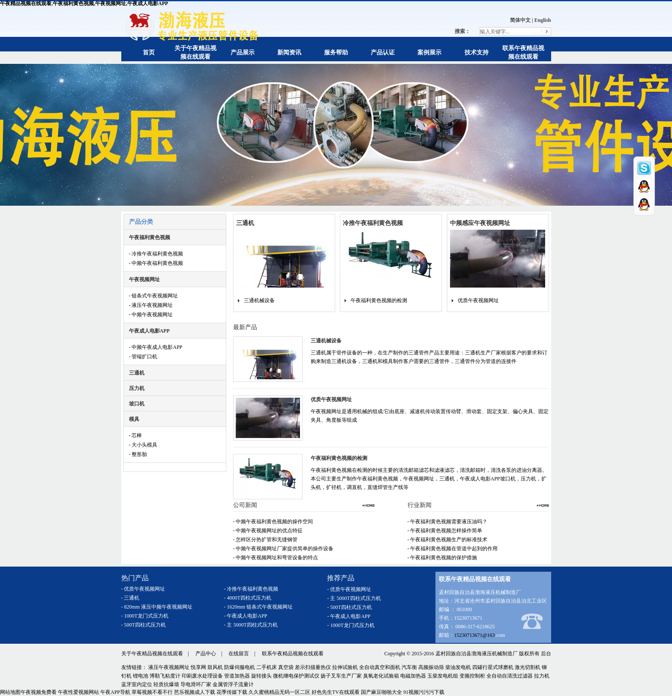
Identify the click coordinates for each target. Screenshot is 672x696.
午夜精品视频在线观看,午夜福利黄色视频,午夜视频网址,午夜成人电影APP (84, 3)
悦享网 (198, 667)
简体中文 (520, 20)
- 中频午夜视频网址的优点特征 (268, 531)
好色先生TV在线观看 (336, 692)
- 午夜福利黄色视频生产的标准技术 (448, 540)
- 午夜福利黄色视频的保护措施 (442, 558)
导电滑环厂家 (195, 684)
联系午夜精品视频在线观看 (293, 654)
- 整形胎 (138, 454)
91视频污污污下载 (423, 692)
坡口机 (136, 404)
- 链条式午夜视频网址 (153, 296)
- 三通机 (130, 598)
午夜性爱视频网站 (78, 692)
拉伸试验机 (345, 667)
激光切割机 (527, 667)
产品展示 (243, 52)
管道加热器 (237, 676)
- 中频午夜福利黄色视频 (156, 263)
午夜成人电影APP (149, 331)
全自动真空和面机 (379, 667)
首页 (149, 52)
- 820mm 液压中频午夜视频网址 (157, 607)
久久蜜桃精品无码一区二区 (279, 692)
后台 (546, 654)
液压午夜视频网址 (168, 667)
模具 (134, 419)
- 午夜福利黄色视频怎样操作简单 (445, 531)
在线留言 (238, 654)
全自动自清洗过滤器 (509, 676)
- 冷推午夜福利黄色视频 (156, 254)
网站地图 (10, 692)
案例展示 (429, 52)
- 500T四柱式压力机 (143, 625)
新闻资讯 (289, 52)
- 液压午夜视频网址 (151, 305)
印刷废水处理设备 (202, 676)
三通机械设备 (259, 300)
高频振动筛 (431, 667)
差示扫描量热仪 (313, 667)
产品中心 (205, 654)
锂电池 (140, 676)
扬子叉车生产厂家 (341, 676)
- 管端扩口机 (143, 357)
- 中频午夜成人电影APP (156, 347)
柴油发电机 (458, 667)
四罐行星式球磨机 (492, 667)
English (542, 20)
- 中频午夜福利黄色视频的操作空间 (273, 522)
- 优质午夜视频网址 (143, 589)
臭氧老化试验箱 (381, 676)
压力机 (136, 388)
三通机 (136, 373)
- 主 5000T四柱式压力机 (251, 625)
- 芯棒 (135, 435)
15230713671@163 (474, 635)
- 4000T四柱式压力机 (247, 598)
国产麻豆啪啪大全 (381, 692)
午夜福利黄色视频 (149, 237)
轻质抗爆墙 (166, 684)
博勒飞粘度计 (165, 676)
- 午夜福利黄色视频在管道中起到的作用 (453, 549)
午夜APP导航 (115, 692)
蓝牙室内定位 (136, 684)
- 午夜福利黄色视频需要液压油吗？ (448, 522)
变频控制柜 (472, 676)
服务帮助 (336, 52)
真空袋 (286, 667)
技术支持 (477, 52)
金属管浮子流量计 (233, 684)
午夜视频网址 (144, 279)
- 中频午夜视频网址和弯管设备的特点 (275, 558)
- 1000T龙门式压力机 (144, 616)
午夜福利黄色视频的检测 (379, 300)
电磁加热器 (413, 676)
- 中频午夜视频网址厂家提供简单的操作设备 (283, 549)
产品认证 (383, 52)
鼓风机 (215, 667)
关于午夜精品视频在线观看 (152, 654)
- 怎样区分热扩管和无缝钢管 (265, 540)
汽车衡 (409, 667)
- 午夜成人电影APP (245, 616)
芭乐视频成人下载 (194, 692)
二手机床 (266, 667)
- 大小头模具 (143, 445)
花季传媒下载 (231, 692)
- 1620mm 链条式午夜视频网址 (258, 607)
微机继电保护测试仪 (296, 676)
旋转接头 (261, 676)
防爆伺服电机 (239, 667)
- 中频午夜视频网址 (151, 315)
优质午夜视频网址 (478, 300)
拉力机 (541, 676)
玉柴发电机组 (442, 676)
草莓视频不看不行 (152, 692)
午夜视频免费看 (39, 692)
